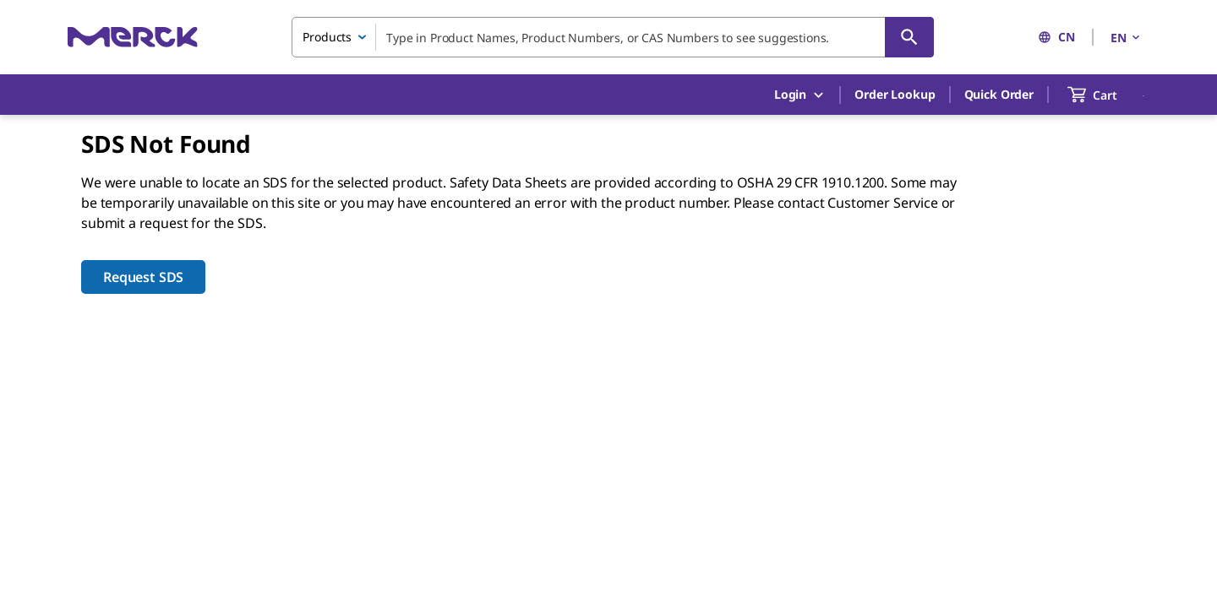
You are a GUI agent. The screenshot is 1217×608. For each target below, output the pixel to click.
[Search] (909, 37)
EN (1127, 38)
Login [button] (800, 95)
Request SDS (143, 277)
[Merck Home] (133, 36)
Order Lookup (894, 94)
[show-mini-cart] (1107, 95)
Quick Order (999, 94)
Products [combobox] (327, 37)
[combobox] (613, 37)
